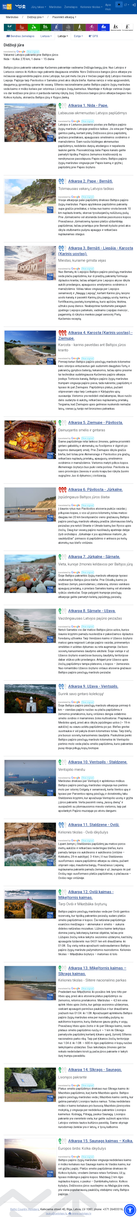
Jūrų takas (37, 7)
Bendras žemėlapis (20, 36)
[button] (35, 18)
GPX (93, 36)
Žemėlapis (70, 7)
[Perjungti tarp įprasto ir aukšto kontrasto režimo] (119, 4)
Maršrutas (55, 7)
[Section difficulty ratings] (62, 105)
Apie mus (108, 7)
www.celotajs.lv (79, 1213)
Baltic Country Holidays (24, 1209)
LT (125, 5)
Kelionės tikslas (90, 7)
